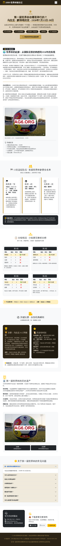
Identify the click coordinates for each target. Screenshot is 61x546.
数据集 (42, 525)
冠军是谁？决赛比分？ (11, 487)
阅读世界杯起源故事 (30, 37)
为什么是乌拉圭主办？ (11, 475)
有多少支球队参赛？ (10, 479)
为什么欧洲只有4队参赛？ (12, 500)
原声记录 (51, 525)
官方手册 (33, 525)
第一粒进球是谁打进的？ (12, 496)
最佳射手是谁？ (9, 491)
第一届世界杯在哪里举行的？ (13, 466)
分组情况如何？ (9, 483)
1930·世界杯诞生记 (12, 2)
